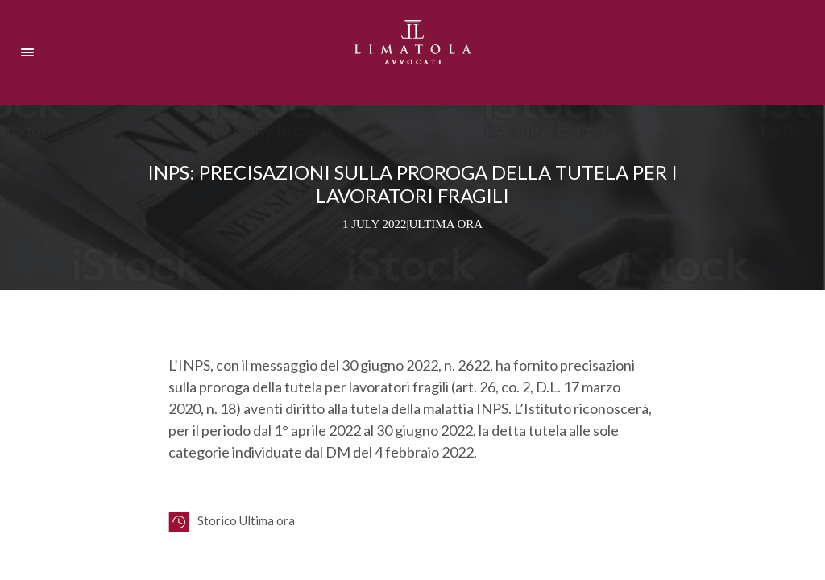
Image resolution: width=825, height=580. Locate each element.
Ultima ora (446, 224)
